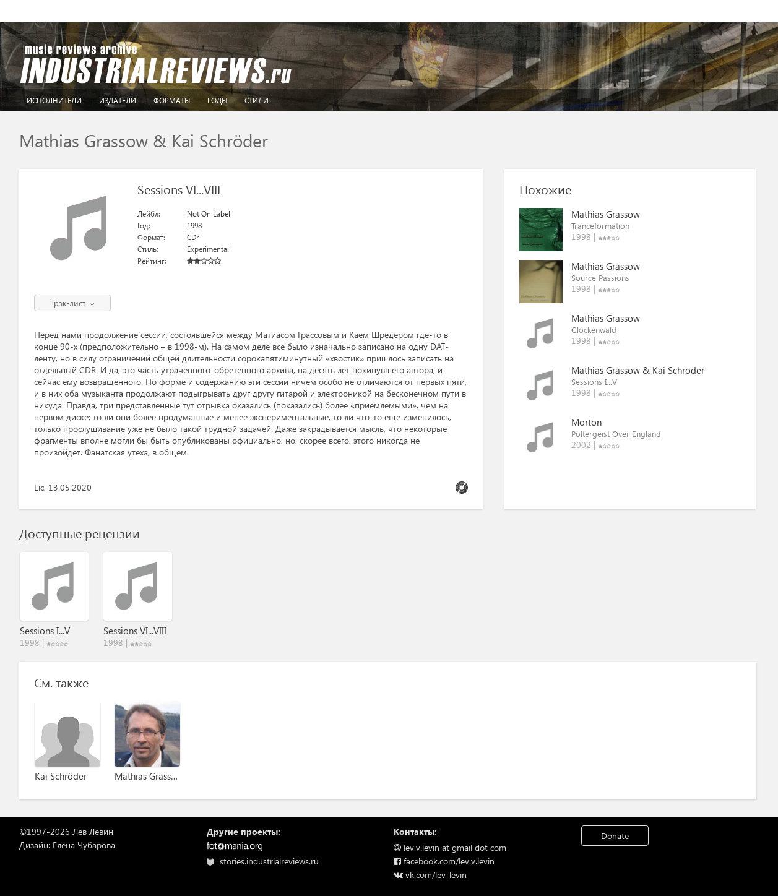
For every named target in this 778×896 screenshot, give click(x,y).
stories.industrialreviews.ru (263, 861)
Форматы (171, 100)
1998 (194, 225)
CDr (193, 237)
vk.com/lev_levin (430, 875)
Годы (217, 100)
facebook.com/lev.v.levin (444, 861)
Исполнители (54, 100)
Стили (256, 100)
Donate (615, 836)
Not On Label (208, 213)
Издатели (117, 100)
